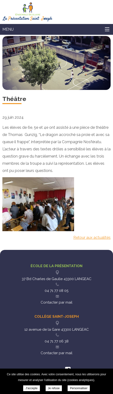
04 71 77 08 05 (56, 290)
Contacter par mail (56, 302)
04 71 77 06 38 (57, 341)
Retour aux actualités (92, 237)
